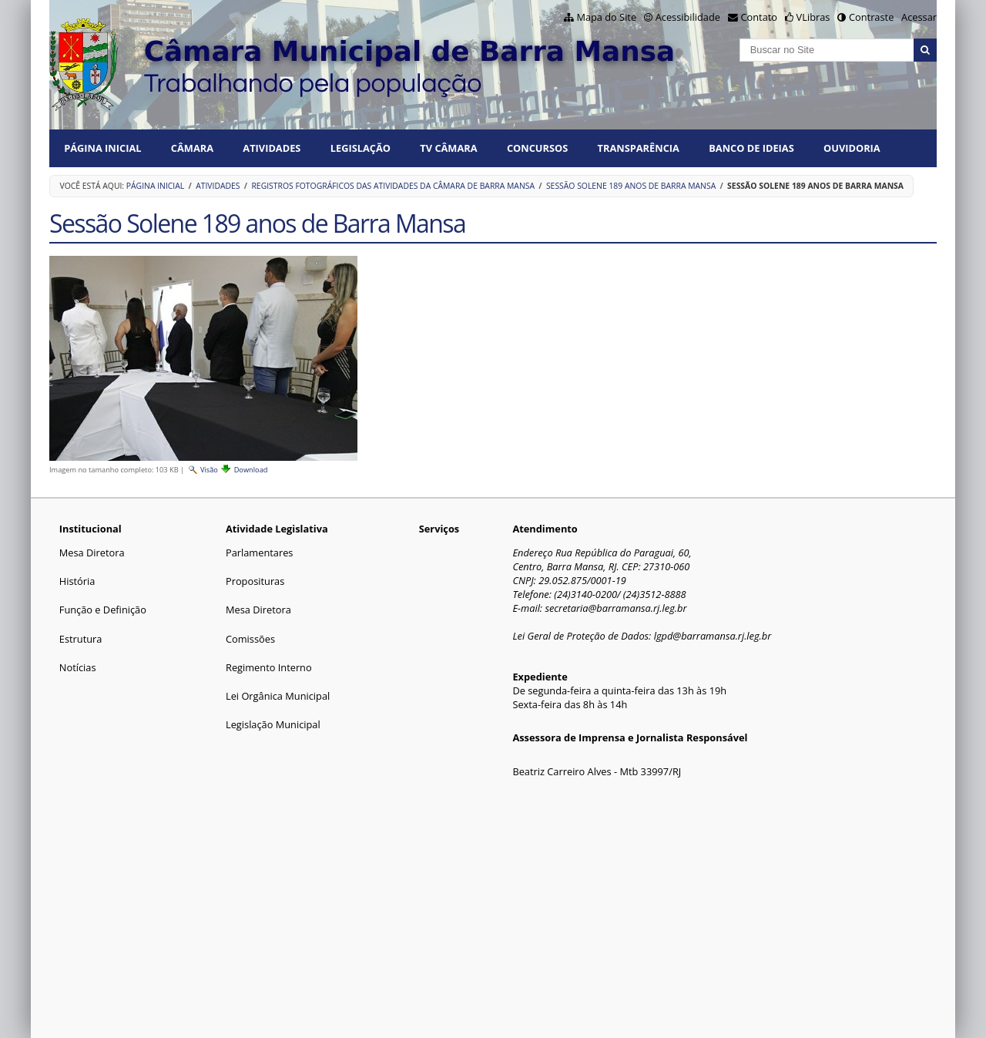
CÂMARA (192, 148)
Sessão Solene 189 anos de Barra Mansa (631, 185)
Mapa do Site (606, 17)
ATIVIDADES (271, 148)
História (77, 581)
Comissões (250, 639)
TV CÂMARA (448, 148)
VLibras (813, 17)
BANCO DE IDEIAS (751, 148)
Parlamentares (259, 552)
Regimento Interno (269, 667)
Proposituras (255, 581)
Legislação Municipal (273, 724)
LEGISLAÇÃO (360, 148)
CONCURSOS (537, 148)
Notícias (77, 667)
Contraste (871, 17)
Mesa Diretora (92, 552)
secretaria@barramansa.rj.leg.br (615, 608)
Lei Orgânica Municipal (278, 696)
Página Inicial (102, 148)
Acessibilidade (688, 17)
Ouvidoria (851, 148)
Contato (759, 17)
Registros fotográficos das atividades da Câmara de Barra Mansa (393, 185)
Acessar (919, 17)
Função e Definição (102, 609)
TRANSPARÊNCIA (638, 148)
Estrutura (80, 639)
